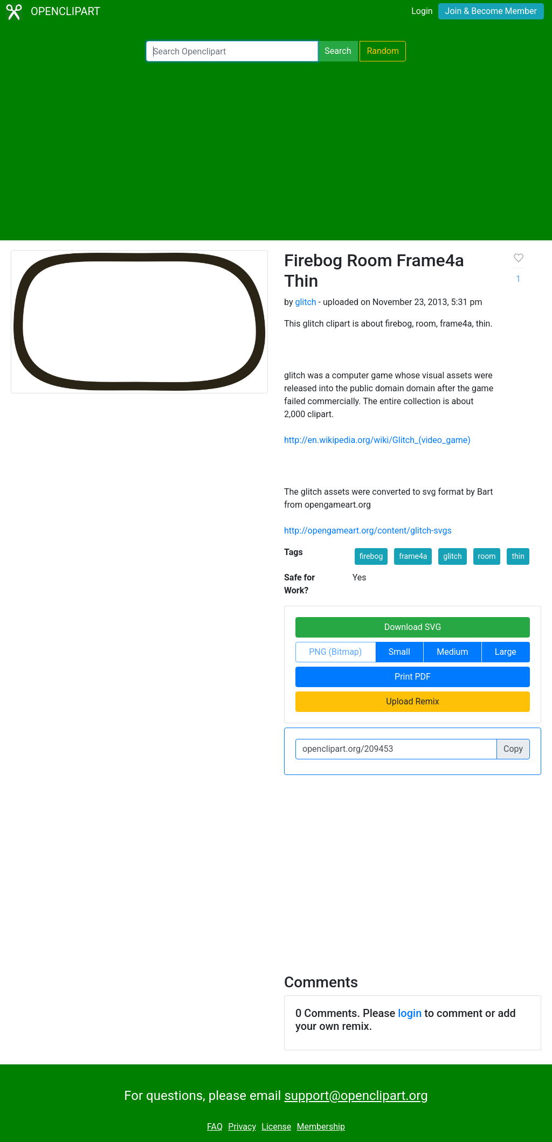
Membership (321, 1127)
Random (383, 51)
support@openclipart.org (355, 1095)
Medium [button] (452, 652)
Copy (513, 749)
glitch (305, 302)
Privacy (242, 1127)
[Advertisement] (276, 150)
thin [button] (518, 556)
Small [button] (399, 652)
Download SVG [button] (412, 627)
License (276, 1127)
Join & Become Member (491, 11)
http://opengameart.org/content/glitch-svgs (368, 530)
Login (421, 11)
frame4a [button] (413, 556)
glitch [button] (452, 556)
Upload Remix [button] (412, 701)
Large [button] (505, 652)
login (410, 1013)
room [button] (487, 556)
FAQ (215, 1127)
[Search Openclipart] (232, 51)
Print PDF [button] (413, 677)
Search (338, 51)
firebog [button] (371, 556)
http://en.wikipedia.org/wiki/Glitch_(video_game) (377, 440)
